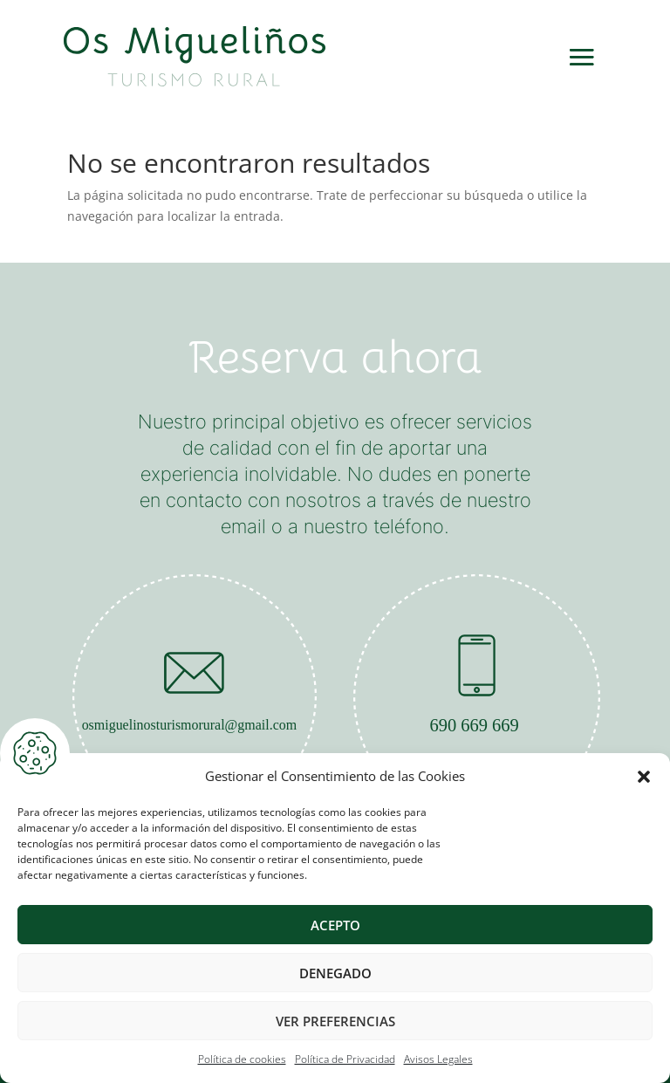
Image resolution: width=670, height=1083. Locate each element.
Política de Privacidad (345, 1059)
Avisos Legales (438, 1059)
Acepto (335, 925)
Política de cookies (242, 1059)
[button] (644, 776)
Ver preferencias (335, 1021)
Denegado (335, 973)
